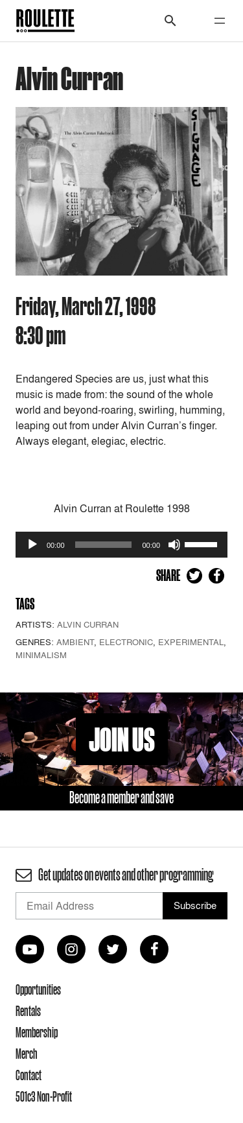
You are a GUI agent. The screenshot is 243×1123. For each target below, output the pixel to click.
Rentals (28, 1010)
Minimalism (41, 655)
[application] (121, 545)
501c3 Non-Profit (44, 1096)
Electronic (126, 642)
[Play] (32, 544)
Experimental (191, 642)
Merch (27, 1053)
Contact (28, 1075)
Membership (37, 1032)
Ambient (75, 642)
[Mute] (174, 544)
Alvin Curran (88, 624)
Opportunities (38, 989)
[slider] (103, 544)
